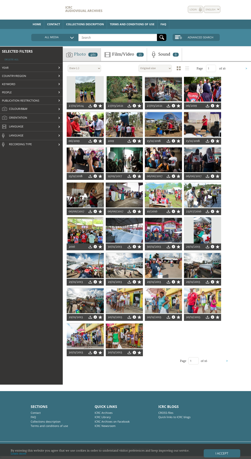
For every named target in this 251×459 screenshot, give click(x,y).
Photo (82, 54)
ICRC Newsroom (105, 426)
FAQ (163, 24)
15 (140, 55)
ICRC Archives (104, 413)
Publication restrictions (20, 100)
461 (93, 55)
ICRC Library (103, 417)
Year (5, 67)
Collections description (85, 24)
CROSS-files (165, 413)
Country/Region (14, 76)
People (7, 92)
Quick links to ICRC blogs (174, 417)
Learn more (18, 453)
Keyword (8, 84)
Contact (53, 24)
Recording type (17, 144)
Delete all (11, 59)
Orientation (14, 117)
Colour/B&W (14, 109)
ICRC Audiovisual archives (83, 9)
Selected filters (17, 51)
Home (37, 24)
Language (12, 126)
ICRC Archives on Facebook (112, 421)
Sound (164, 54)
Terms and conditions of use (132, 24)
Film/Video (124, 54)
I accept (221, 453)
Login (193, 9)
